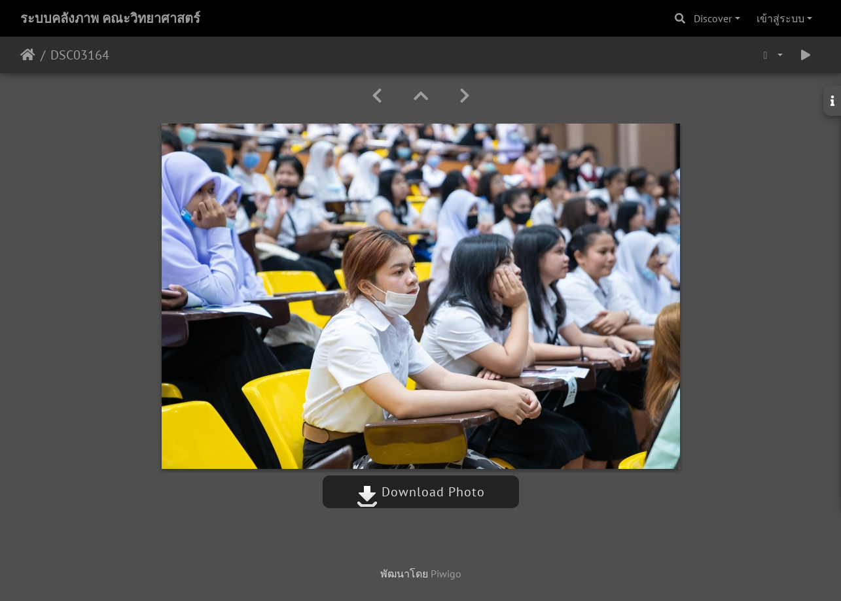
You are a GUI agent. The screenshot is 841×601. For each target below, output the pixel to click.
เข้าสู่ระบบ (780, 18)
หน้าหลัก (27, 55)
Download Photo (421, 491)
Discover (713, 18)
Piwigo (446, 573)
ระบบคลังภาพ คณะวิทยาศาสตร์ (110, 18)
